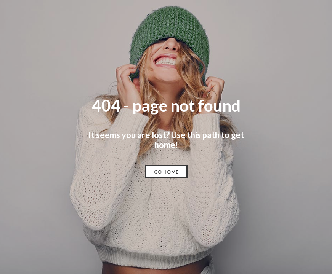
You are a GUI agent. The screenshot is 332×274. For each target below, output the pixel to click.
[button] (166, 171)
